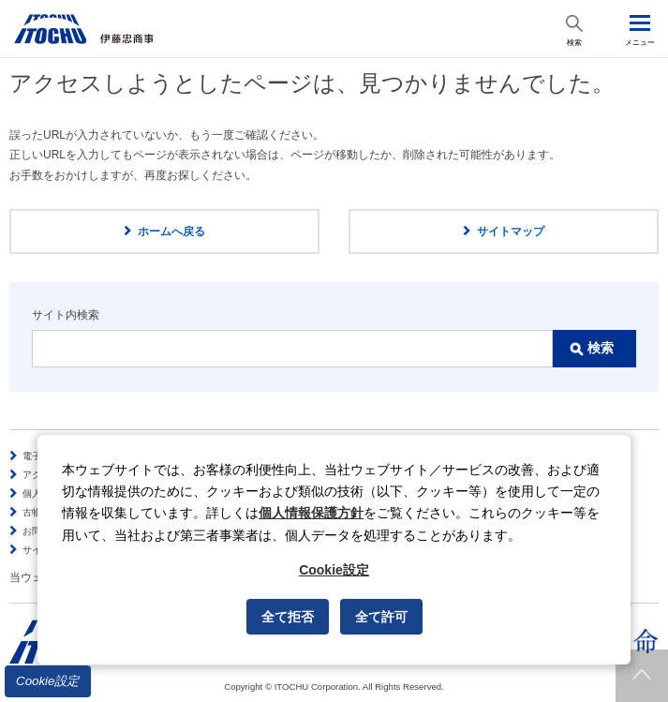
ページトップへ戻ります (642, 676)
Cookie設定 (48, 681)
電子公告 (41, 456)
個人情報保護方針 (311, 512)
